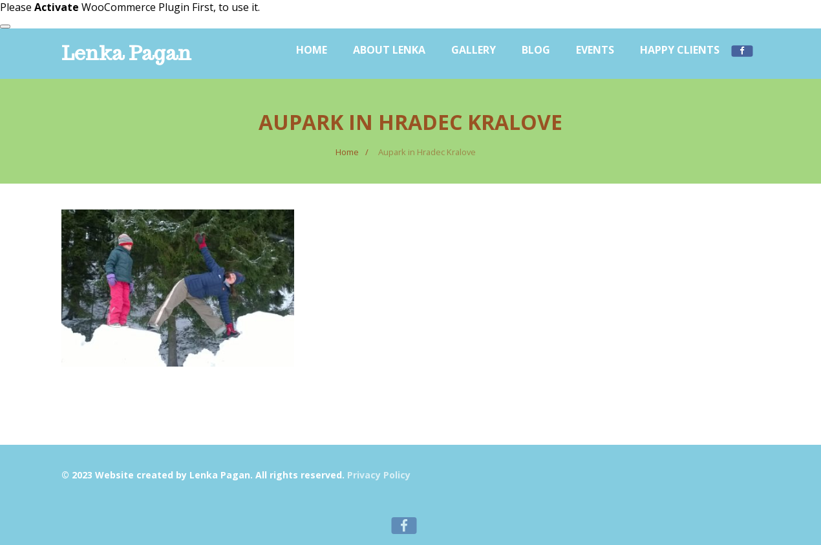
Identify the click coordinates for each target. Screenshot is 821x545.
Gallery (473, 50)
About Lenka (389, 50)
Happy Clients (680, 50)
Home (311, 50)
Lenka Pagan (126, 52)
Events (595, 50)
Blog (536, 50)
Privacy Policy (378, 475)
